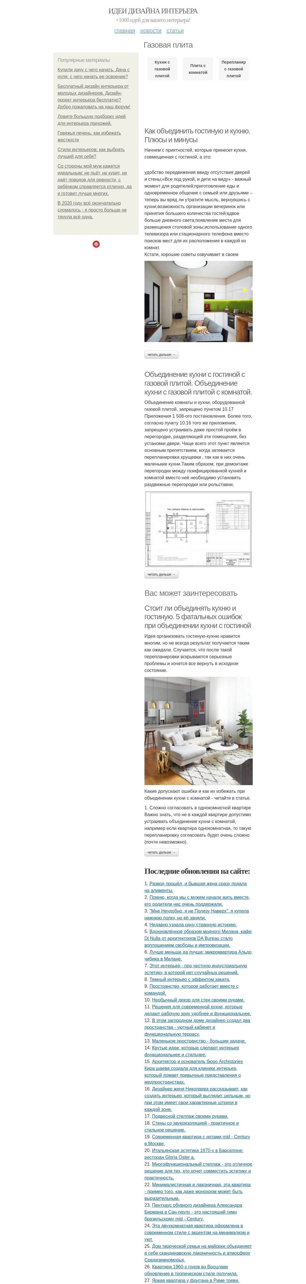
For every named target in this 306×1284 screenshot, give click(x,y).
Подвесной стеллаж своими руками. (190, 1116)
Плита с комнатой (198, 69)
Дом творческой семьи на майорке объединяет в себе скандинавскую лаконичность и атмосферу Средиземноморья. (198, 1253)
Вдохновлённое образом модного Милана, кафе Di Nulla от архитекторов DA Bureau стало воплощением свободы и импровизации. (198, 938)
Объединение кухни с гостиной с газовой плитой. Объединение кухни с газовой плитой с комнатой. (198, 383)
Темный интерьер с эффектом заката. (190, 979)
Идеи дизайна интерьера (153, 11)
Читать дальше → (162, 355)
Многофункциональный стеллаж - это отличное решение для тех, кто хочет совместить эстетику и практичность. (198, 1171)
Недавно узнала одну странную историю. (193, 924)
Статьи (174, 30)
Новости (150, 30)
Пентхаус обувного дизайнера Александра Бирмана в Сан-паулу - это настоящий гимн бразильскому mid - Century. (193, 1212)
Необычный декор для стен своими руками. (198, 999)
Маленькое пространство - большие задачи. (199, 1041)
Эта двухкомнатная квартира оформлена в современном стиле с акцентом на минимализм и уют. (197, 1232)
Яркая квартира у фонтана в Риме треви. (196, 1280)
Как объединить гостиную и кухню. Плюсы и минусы (197, 135)
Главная (124, 30)
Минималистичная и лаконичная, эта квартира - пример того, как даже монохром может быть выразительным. (197, 1191)
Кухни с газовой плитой (162, 69)
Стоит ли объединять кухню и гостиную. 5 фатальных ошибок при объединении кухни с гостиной (197, 617)
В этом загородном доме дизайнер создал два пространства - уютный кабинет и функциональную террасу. (197, 1027)
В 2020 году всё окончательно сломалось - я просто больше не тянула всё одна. (92, 210)
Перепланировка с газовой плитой (234, 69)
